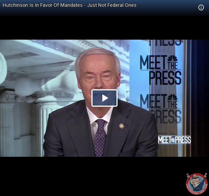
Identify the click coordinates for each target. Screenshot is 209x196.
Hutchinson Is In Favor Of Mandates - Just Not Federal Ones (70, 5)
